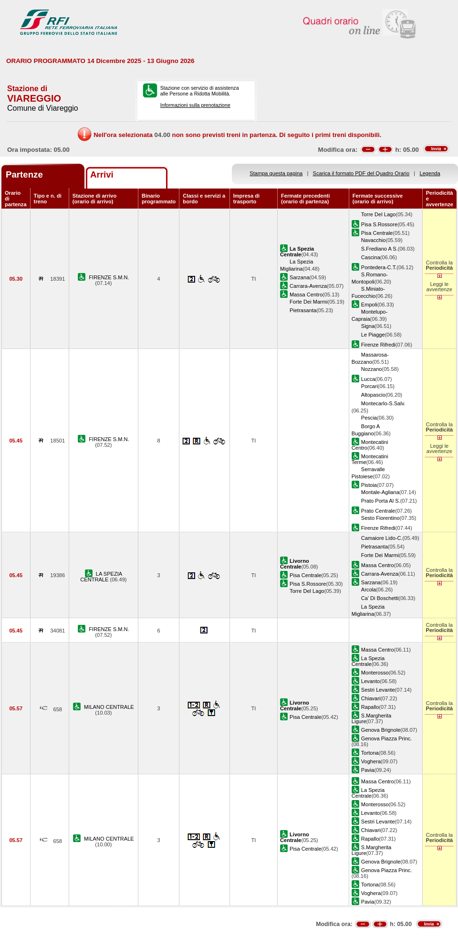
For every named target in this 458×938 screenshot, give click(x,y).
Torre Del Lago (378, 214)
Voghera (371, 761)
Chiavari (371, 698)
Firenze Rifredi (378, 345)
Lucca (368, 379)
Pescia (369, 418)
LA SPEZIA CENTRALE (101, 576)
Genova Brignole (381, 730)
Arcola (368, 589)
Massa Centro (306, 294)
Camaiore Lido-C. (382, 538)
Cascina (370, 257)
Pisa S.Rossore (379, 224)
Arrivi (102, 174)
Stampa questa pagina (276, 173)
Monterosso (375, 672)
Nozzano (371, 369)
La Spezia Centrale (368, 661)
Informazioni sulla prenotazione (195, 105)
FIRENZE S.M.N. (109, 277)
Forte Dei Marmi (308, 302)
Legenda (430, 173)
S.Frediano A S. (379, 249)
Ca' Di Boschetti (379, 598)
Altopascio (373, 395)
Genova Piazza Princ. (386, 738)
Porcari (369, 386)
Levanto (370, 681)
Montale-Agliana (380, 492)
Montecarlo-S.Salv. (383, 403)
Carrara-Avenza (308, 286)
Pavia (368, 770)
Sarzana (299, 277)
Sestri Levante (378, 690)
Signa (368, 326)
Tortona (370, 753)
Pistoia (369, 485)
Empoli (369, 304)
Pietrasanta (303, 310)
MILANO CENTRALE (109, 707)
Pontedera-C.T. (379, 267)
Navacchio (373, 240)
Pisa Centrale (377, 233)
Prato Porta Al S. (380, 501)
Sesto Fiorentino (380, 518)
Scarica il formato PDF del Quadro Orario (361, 173)
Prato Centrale (378, 511)
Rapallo (370, 707)
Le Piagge (373, 334)
